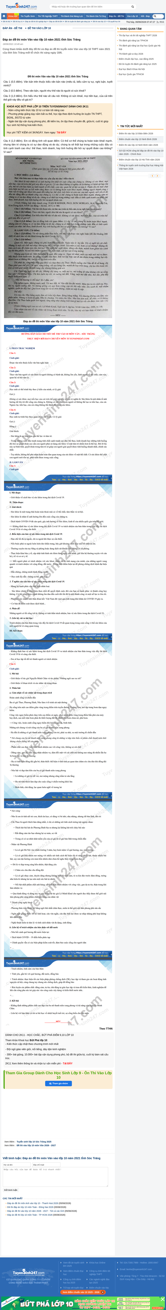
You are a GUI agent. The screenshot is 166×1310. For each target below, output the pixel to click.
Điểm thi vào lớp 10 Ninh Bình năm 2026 (138, 145)
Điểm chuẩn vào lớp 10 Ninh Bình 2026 (138, 139)
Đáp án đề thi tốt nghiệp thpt (36, 21)
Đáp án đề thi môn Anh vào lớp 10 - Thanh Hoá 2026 (32, 1203)
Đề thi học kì (18, 21)
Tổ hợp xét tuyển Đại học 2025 (73, 1289)
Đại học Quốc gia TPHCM (131, 74)
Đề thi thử (7, 21)
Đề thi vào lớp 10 (99, 21)
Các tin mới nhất (13, 1198)
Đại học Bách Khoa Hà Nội (132, 69)
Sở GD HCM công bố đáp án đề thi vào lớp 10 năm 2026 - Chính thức (141, 152)
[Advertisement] (59, 67)
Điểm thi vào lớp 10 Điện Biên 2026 (136, 133)
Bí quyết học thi (114, 21)
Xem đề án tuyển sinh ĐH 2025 (73, 1264)
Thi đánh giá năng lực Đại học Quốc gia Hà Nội (139, 47)
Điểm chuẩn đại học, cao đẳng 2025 (136, 59)
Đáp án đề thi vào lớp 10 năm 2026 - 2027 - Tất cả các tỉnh (35, 1211)
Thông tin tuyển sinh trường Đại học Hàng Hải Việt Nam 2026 (141, 167)
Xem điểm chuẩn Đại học (73, 1273)
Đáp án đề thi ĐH (55, 21)
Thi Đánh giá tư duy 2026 (131, 54)
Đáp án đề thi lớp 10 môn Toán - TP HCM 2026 (30, 1215)
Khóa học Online (97, 1262)
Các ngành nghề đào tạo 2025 (99, 1281)
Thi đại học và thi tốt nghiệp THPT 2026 (138, 35)
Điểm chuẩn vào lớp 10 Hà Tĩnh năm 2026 (139, 159)
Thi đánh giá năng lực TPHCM (133, 40)
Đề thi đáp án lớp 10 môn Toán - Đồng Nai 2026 (30, 1207)
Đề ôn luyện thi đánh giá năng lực (77, 21)
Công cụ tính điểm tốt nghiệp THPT (99, 1273)
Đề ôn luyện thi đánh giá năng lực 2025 (138, 64)
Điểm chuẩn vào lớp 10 (99, 1289)
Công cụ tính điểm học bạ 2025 (72, 1281)
